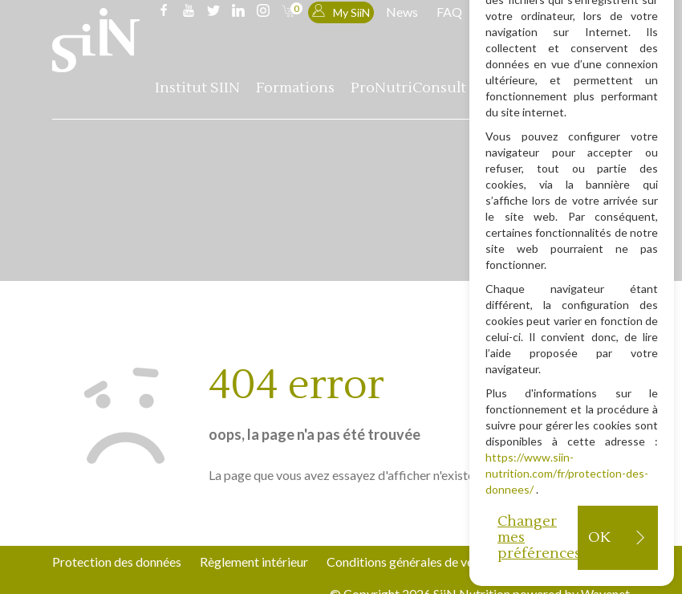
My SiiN (341, 11)
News (402, 11)
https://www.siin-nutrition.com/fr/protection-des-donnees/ (566, 473)
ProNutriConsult (408, 88)
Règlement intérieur (254, 561)
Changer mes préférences (537, 537)
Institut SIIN (197, 88)
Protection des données (116, 561)
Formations (295, 88)
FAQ (449, 11)
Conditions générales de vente (409, 561)
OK (599, 537)
